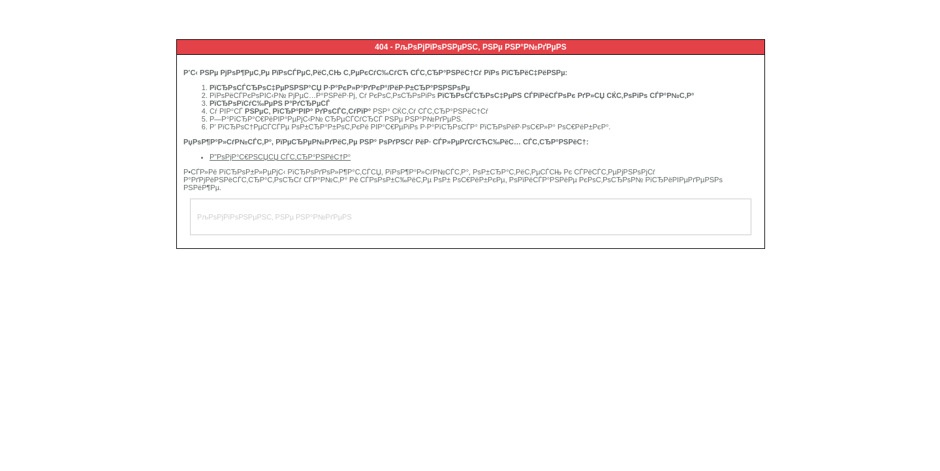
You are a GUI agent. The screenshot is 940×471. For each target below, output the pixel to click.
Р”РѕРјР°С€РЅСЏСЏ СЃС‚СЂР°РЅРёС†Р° (280, 157)
